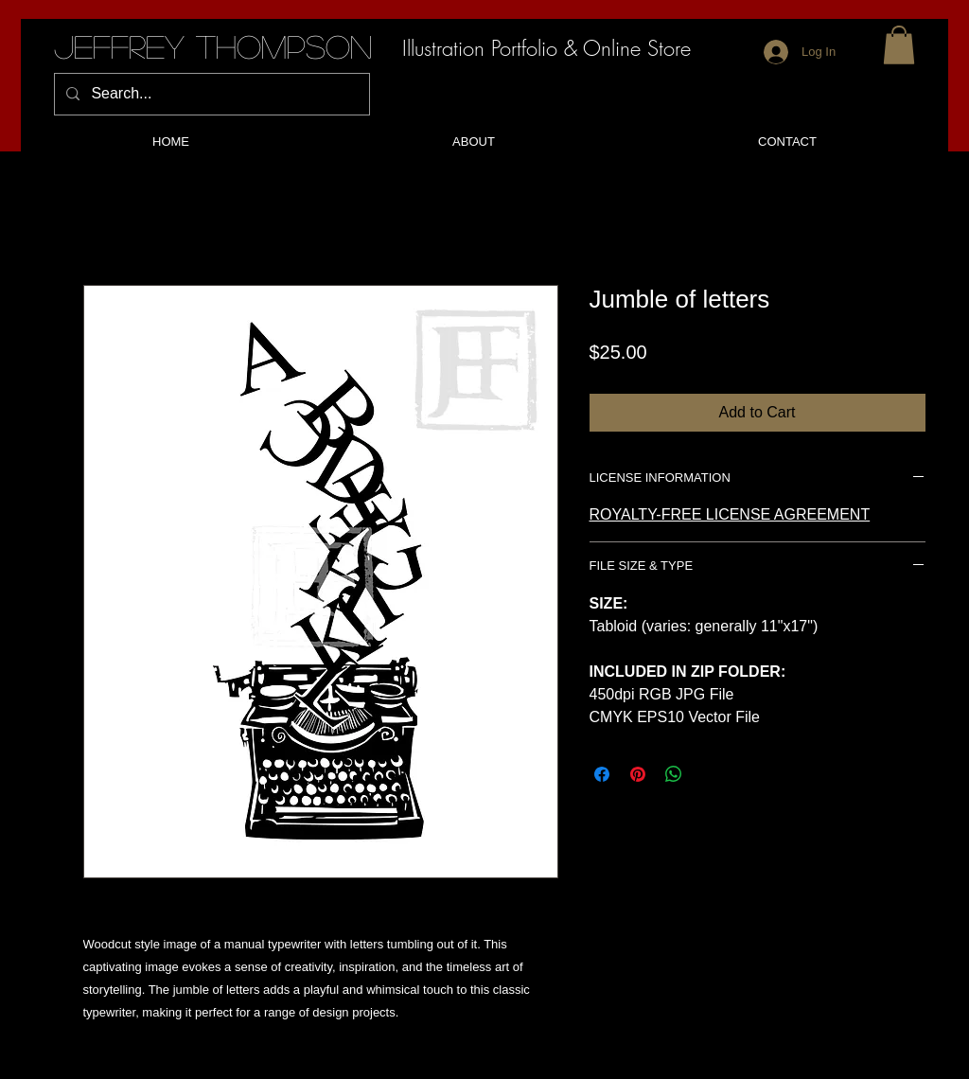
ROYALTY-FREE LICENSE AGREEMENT (730, 514)
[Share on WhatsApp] (673, 774)
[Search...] (210, 94)
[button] (899, 45)
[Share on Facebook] (601, 774)
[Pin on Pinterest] (637, 774)
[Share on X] (709, 774)
